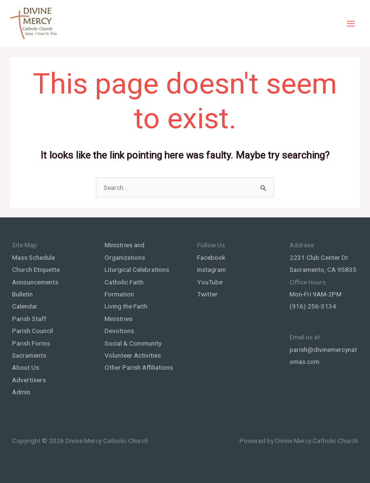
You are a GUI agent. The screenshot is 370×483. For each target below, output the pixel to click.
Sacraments (29, 355)
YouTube (210, 282)
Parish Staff (29, 318)
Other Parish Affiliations (139, 367)
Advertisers (29, 380)
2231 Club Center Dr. (319, 257)
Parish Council (32, 331)
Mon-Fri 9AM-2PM (316, 294)
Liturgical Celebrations (137, 269)
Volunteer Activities (133, 355)
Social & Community (133, 343)
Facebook (211, 257)
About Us (25, 367)
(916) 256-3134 (313, 306)
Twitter (207, 294)
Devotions (119, 331)
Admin (21, 392)
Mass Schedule (33, 257)
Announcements (35, 282)
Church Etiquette (36, 269)
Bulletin (22, 294)
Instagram (211, 269)
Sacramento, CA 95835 (323, 269)
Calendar (25, 306)
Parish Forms (31, 343)
